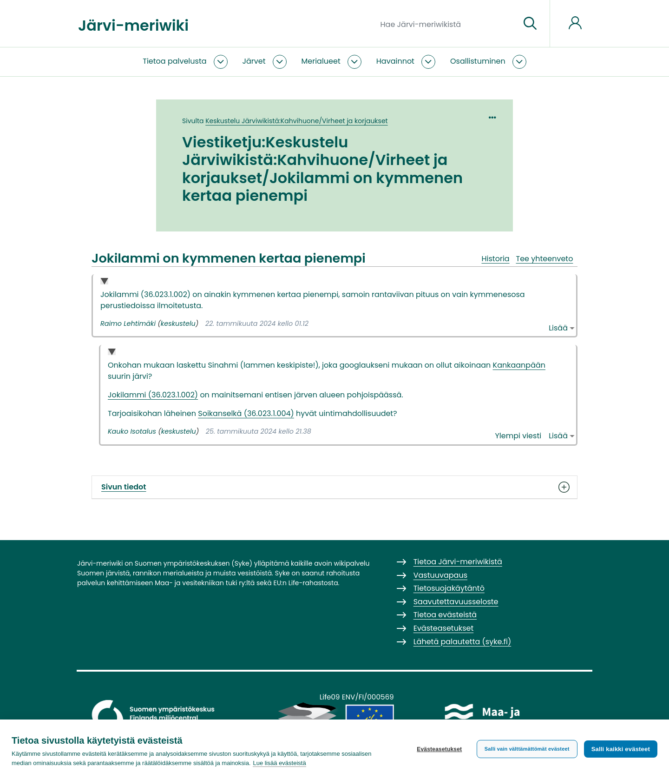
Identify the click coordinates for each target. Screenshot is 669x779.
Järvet (254, 61)
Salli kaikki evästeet (620, 749)
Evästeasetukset (439, 749)
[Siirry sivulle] (530, 24)
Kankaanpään (519, 365)
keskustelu (178, 323)
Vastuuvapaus (440, 575)
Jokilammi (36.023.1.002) (153, 395)
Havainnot (395, 61)
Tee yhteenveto (544, 258)
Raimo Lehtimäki (128, 323)
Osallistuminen (477, 61)
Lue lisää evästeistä (279, 762)
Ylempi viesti (518, 435)
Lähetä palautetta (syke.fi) (462, 641)
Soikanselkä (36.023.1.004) (246, 413)
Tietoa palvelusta (174, 61)
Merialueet (321, 61)
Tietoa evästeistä (445, 614)
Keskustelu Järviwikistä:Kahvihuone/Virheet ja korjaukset (296, 120)
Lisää (558, 328)
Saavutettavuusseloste (455, 601)
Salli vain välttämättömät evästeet (527, 749)
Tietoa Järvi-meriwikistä (457, 561)
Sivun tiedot (334, 487)
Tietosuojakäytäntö (449, 588)
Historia (495, 258)
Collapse (104, 282)
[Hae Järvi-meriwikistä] (446, 24)
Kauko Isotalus (132, 431)
